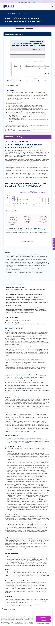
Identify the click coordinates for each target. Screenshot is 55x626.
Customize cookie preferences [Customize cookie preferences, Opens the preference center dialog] (43, 623)
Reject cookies (43, 620)
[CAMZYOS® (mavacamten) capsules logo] (7, 5)
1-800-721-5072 (31, 564)
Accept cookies (43, 617)
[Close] (48, 613)
